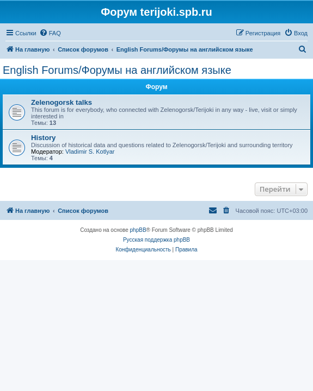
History (43, 138)
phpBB (138, 230)
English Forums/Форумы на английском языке (117, 70)
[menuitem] (50, 33)
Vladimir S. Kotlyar (89, 151)
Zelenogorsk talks (61, 102)
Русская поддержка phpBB (156, 240)
